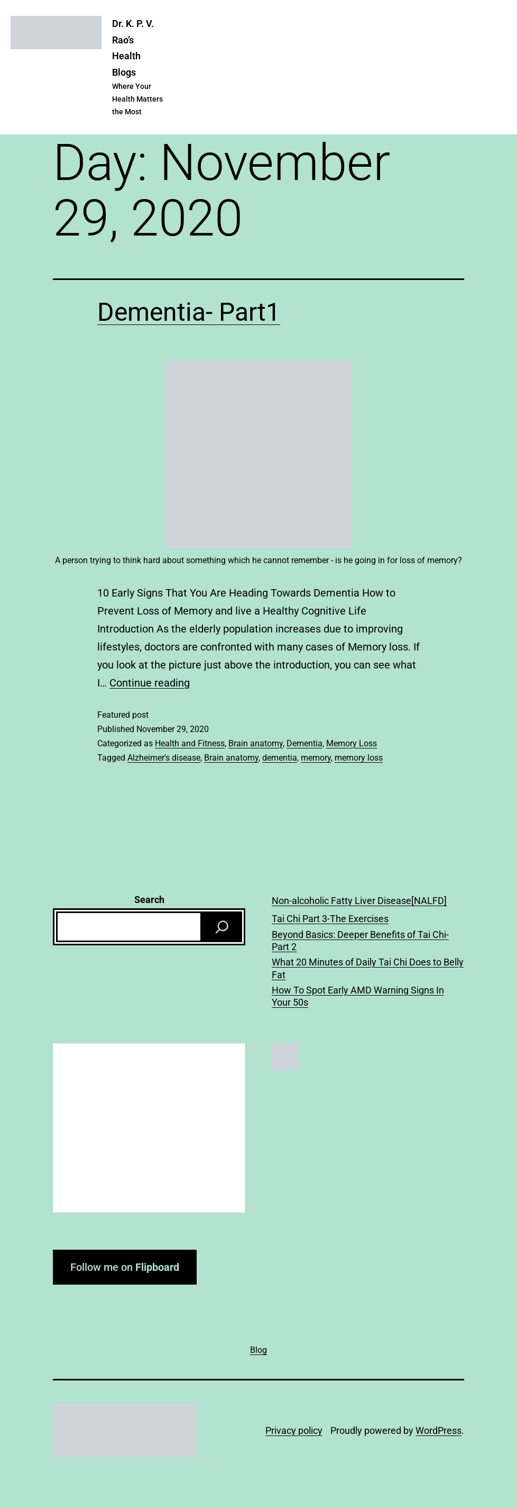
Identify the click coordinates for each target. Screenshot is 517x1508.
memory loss (359, 758)
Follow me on (124, 1267)
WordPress (438, 1430)
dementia (279, 758)
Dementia (304, 743)
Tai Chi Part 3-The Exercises (330, 918)
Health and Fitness (190, 743)
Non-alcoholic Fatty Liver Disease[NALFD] (359, 900)
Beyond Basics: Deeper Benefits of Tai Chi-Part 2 (360, 940)
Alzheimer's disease (163, 758)
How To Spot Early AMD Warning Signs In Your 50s (358, 996)
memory (316, 758)
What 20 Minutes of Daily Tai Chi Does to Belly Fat (368, 968)
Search (149, 899)
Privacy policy (293, 1430)
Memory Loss (351, 743)
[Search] (222, 926)
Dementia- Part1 (188, 312)
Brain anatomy (255, 743)
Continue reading (149, 682)
